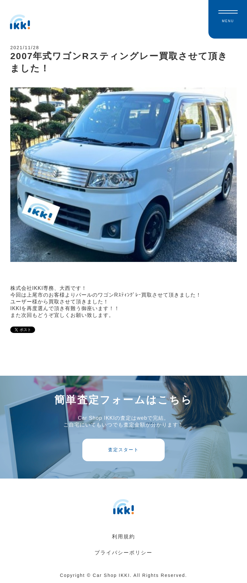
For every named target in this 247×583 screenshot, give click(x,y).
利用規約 (123, 536)
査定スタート (123, 449)
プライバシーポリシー (123, 552)
